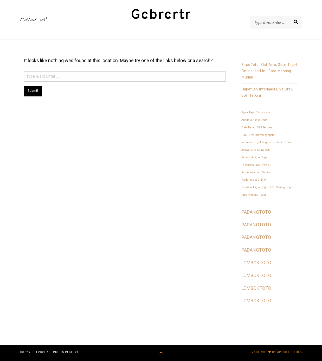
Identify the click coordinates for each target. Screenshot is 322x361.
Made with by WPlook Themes (277, 352)
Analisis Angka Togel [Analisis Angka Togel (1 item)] (254, 120)
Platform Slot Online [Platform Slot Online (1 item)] (253, 179)
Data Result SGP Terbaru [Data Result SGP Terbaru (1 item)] (257, 127)
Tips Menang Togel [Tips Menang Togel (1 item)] (253, 194)
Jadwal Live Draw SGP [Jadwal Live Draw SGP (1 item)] (255, 150)
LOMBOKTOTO (256, 262)
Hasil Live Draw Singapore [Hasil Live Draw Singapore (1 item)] (258, 135)
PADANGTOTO (256, 212)
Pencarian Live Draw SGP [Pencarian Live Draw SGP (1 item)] (257, 165)
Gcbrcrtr (161, 15)
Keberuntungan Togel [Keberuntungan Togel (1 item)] (254, 157)
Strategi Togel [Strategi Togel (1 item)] (284, 187)
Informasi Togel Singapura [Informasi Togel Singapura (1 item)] (257, 142)
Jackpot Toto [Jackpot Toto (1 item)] (284, 142)
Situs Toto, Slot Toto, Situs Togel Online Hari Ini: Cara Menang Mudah (269, 71)
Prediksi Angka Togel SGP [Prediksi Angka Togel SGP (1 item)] (257, 187)
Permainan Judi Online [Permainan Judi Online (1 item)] (255, 172)
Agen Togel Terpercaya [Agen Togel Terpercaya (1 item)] (255, 112)
